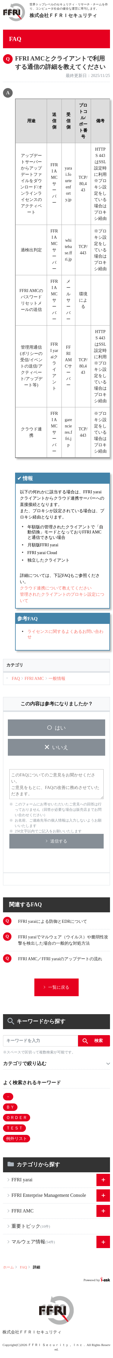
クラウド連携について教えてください (56, 588)
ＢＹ (10, 1107)
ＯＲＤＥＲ (16, 1117)
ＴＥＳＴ (14, 1128)
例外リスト (16, 1138)
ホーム (8, 1267)
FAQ (23, 1267)
